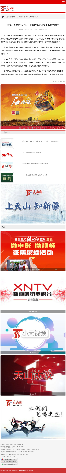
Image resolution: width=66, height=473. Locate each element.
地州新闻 (35, 17)
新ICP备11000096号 (28, 452)
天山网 (19, 17)
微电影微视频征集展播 (33, 270)
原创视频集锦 (33, 311)
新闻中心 (27, 17)
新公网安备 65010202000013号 (30, 449)
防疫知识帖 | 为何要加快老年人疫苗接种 (35, 164)
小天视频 (33, 352)
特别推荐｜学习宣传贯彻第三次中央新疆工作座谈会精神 (40, 141)
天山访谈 (33, 394)
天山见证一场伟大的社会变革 (32, 152)
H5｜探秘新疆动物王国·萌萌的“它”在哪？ (36, 175)
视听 (4, 227)
